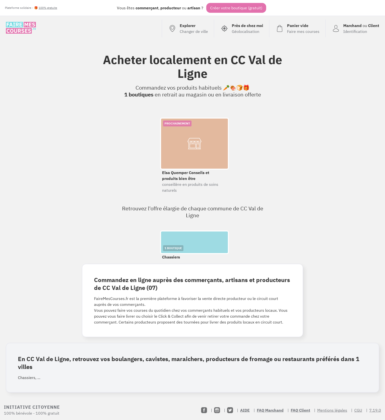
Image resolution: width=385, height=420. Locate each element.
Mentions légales (332, 410)
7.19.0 (375, 410)
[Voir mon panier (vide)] (297, 28)
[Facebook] (204, 410)
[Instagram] (217, 410)
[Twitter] (230, 410)
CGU (358, 410)
